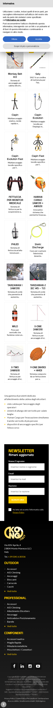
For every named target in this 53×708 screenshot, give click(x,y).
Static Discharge (38, 246)
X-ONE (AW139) (38, 328)
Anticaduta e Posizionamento (21, 618)
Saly (37, 73)
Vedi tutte (12, 591)
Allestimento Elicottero (18, 611)
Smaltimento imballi (27, 701)
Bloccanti (11, 579)
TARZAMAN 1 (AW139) (14, 287)
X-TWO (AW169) (15, 369)
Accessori (12, 569)
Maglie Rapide (14, 642)
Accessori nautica (15, 639)
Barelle (10, 621)
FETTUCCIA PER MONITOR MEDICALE (15, 200)
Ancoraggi (12, 576)
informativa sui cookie (16, 20)
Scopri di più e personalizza (26, 46)
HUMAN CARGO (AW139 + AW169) (38, 201)
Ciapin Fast (38, 155)
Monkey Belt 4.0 (15, 75)
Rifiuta (14, 39)
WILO (15, 326)
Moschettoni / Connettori (19, 649)
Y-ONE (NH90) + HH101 (38, 369)
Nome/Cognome (16, 461)
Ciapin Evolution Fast (15, 157)
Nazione (12, 485)
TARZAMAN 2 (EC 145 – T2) (38, 287)
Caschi (10, 586)
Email (11, 473)
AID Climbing (13, 572)
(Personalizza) (31, 698)
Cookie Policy (21, 698)
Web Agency (40, 701)
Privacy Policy (18, 512)
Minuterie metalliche (17, 646)
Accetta (38, 39)
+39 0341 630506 (17, 556)
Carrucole (12, 583)
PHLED (15, 244)
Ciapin (15, 114)
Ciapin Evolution (38, 116)
